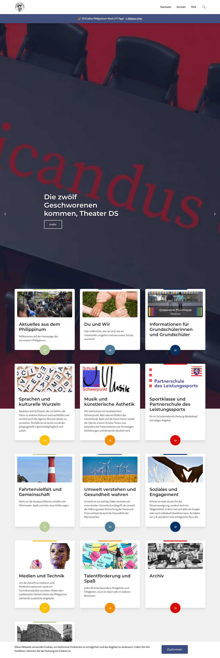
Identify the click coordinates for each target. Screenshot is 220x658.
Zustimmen (174, 649)
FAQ (193, 7)
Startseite (165, 7)
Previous (5, 211)
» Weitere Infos (133, 18)
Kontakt (181, 7)
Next (215, 211)
